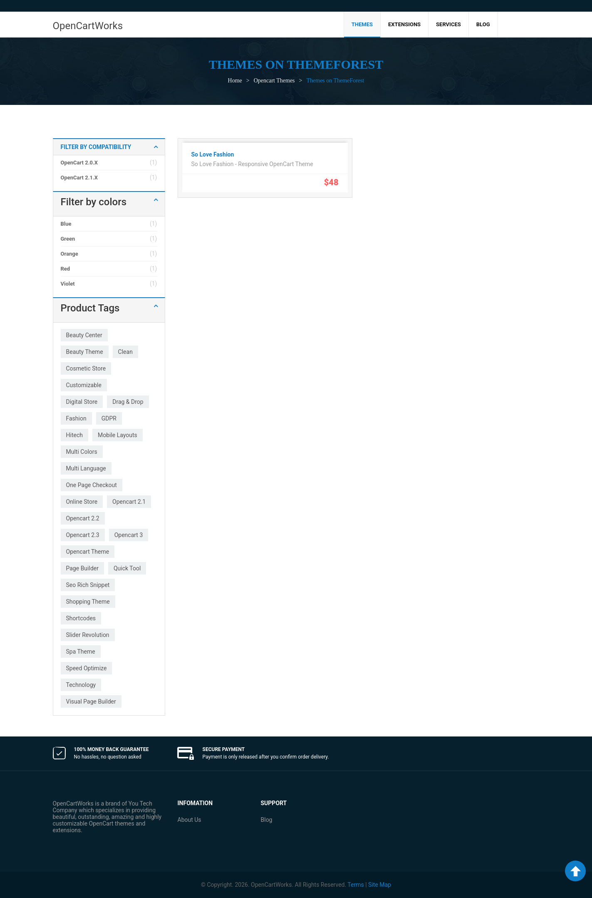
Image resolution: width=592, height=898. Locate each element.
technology (81, 685)
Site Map (379, 884)
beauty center (84, 335)
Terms (355, 884)
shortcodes (81, 618)
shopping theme (88, 601)
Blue (66, 224)
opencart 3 (128, 535)
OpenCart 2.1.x (79, 177)
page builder (82, 568)
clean (125, 351)
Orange (69, 254)
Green (68, 239)
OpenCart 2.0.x (79, 162)
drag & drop (127, 401)
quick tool (127, 568)
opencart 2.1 (129, 501)
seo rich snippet (88, 585)
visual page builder (91, 701)
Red (65, 269)
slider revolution (87, 635)
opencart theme (87, 551)
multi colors (81, 451)
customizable (84, 385)
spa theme (80, 651)
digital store (82, 401)
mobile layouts (117, 435)
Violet (68, 284)
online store (82, 501)
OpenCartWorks (88, 26)
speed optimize (86, 668)
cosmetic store (86, 368)
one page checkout (91, 485)
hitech (74, 435)
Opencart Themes (274, 80)
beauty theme (84, 351)
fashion (76, 418)
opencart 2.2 (82, 518)
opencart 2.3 (82, 535)
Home (235, 80)
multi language (86, 468)
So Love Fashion (212, 154)
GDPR (109, 418)
